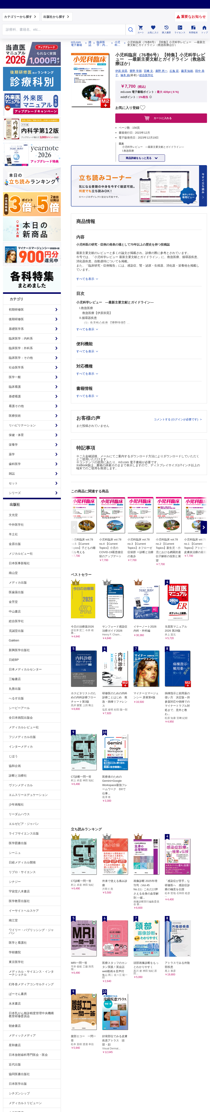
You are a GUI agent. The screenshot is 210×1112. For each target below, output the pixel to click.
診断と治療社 (18, 775)
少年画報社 (16, 804)
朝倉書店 (15, 1026)
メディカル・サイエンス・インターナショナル (31, 973)
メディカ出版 (18, 582)
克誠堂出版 (16, 630)
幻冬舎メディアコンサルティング (31, 984)
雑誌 (12, 473)
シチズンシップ (19, 1093)
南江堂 (13, 920)
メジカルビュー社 (21, 553)
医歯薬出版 (16, 592)
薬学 (12, 454)
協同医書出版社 (19, 1074)
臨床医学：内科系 (21, 338)
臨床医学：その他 (21, 357)
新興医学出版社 (19, 650)
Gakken (14, 640)
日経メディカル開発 (22, 862)
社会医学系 (16, 367)
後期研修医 (16, 319)
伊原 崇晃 (121, 70)
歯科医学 (15, 464)
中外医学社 (16, 524)
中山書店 (15, 611)
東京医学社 (16, 962)
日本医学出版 (18, 1083)
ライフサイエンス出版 (24, 833)
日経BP (14, 659)
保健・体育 (16, 435)
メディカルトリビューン (25, 1103)
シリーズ (15, 493)
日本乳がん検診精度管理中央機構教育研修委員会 (31, 1014)
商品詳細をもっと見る (139, 158)
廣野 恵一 (161, 70)
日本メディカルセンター (25, 669)
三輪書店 (15, 679)
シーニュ (15, 852)
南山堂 (13, 573)
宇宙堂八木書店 (19, 891)
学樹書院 (15, 952)
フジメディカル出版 (22, 737)
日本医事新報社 (19, 563)
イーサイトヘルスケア (24, 910)
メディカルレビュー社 (24, 727)
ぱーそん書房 (18, 994)
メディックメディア (22, 1035)
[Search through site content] (64, 29)
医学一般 (15, 377)
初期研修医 (16, 309)
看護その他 (16, 406)
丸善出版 (15, 688)
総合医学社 (16, 621)
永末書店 (15, 1003)
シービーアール (19, 708)
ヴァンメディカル (21, 785)
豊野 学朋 (136, 70)
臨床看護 (15, 386)
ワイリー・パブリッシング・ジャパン (31, 931)
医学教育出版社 (19, 901)
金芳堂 (13, 602)
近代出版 (15, 1064)
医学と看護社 (18, 942)
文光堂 (13, 515)
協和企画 (15, 766)
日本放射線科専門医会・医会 (28, 1054)
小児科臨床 (117, 43)
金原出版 (15, 544)
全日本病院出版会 (21, 717)
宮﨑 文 (148, 70)
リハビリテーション (22, 425)
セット (13, 483)
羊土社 (13, 534)
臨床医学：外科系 (21, 348)
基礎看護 (15, 396)
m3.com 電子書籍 (76, 43)
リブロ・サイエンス (22, 872)
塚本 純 (125, 75)
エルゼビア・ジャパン (24, 823)
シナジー (15, 881)
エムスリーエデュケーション (28, 795)
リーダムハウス (19, 814)
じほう (13, 756)
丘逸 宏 (174, 70)
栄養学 (13, 444)
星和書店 (15, 1045)
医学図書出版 (18, 843)
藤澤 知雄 (187, 70)
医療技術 (15, 415)
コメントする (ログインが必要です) (176, 419)
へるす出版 (16, 698)
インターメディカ (21, 746)
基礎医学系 (16, 328)
